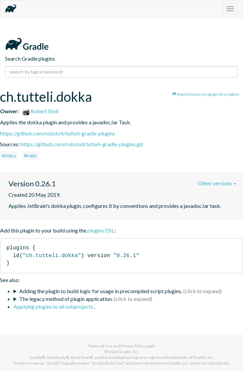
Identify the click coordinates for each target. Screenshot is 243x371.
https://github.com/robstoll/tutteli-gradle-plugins (57, 133)
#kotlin (30, 155)
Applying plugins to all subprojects (54, 306)
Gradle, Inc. (128, 351)
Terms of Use (100, 345)
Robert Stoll (40, 111)
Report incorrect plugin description (205, 94)
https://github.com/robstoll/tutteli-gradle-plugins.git (82, 144)
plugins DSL (100, 230)
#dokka (9, 155)
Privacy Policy (132, 345)
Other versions (217, 183)
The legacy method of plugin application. (66, 299)
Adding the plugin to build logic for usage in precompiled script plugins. (100, 291)
